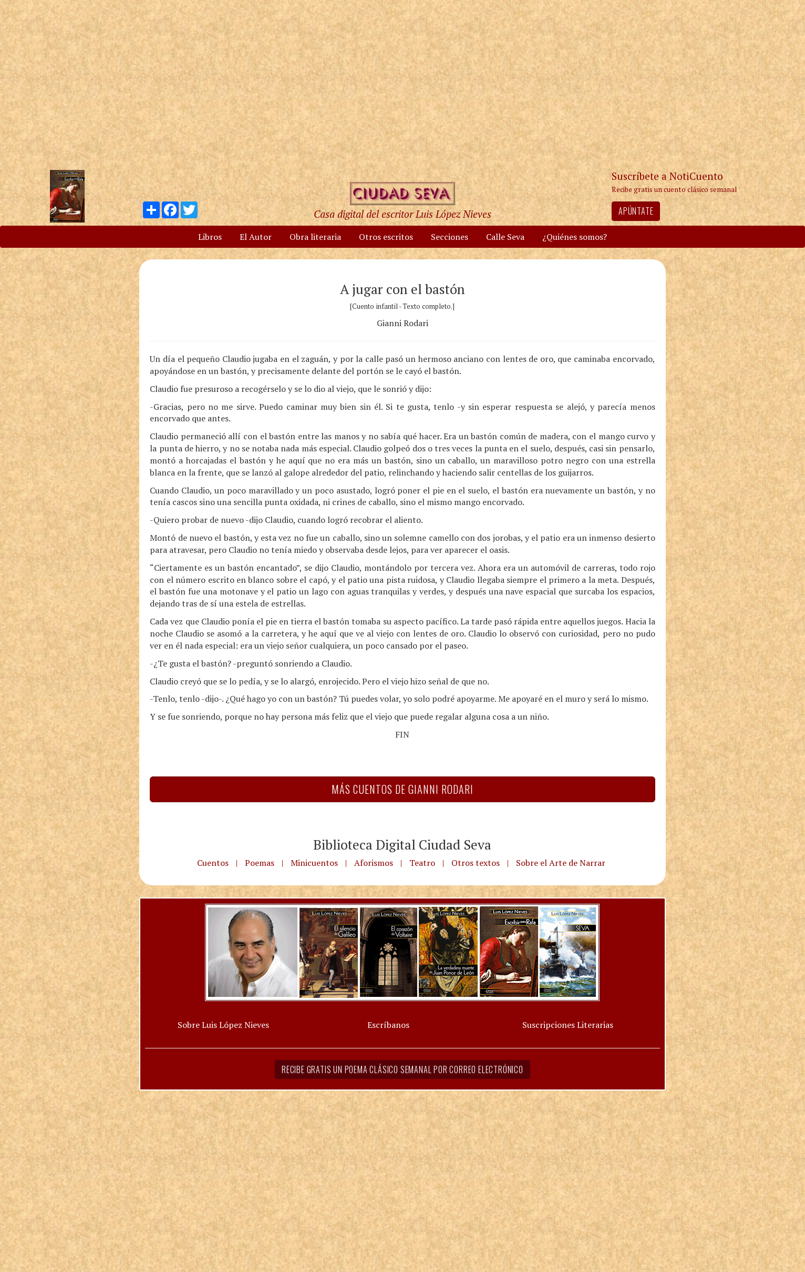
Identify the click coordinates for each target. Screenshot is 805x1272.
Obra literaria (315, 237)
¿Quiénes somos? (574, 237)
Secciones (449, 237)
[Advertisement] (402, 84)
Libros (210, 237)
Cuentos (213, 863)
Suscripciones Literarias (567, 1025)
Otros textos (475, 863)
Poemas (259, 863)
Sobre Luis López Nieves (223, 1025)
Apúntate (635, 211)
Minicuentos (314, 863)
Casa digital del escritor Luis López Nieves (402, 213)
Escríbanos (388, 1025)
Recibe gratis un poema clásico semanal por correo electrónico (402, 1069)
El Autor (256, 237)
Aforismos (373, 863)
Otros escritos (386, 237)
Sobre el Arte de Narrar (560, 863)
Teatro (422, 863)
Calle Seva (505, 237)
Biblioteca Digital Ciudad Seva (402, 844)
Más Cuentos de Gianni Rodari (402, 789)
